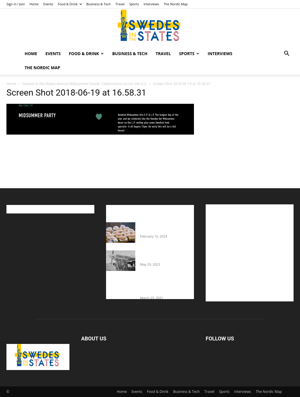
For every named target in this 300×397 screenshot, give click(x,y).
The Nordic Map (176, 4)
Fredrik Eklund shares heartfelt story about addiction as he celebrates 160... (164, 286)
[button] (286, 54)
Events (48, 4)
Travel (120, 4)
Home (34, 4)
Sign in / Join (15, 4)
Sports (134, 4)
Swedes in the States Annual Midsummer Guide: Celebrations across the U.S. (84, 83)
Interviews (151, 4)
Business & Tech (98, 4)
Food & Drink (70, 4)
